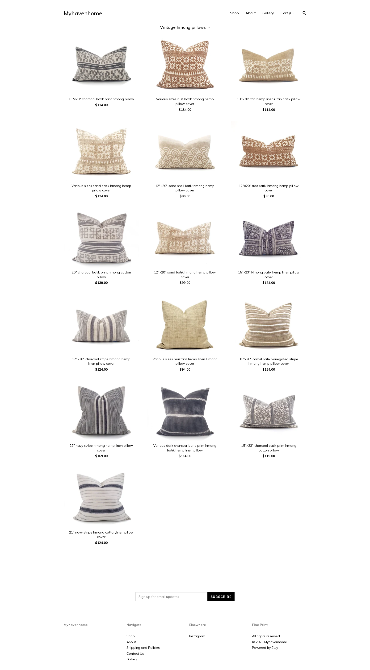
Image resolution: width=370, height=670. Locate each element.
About (250, 13)
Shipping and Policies (143, 647)
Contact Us (135, 653)
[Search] (304, 13)
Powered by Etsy (265, 647)
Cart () (287, 13)
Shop (234, 13)
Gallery (268, 13)
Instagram (197, 636)
